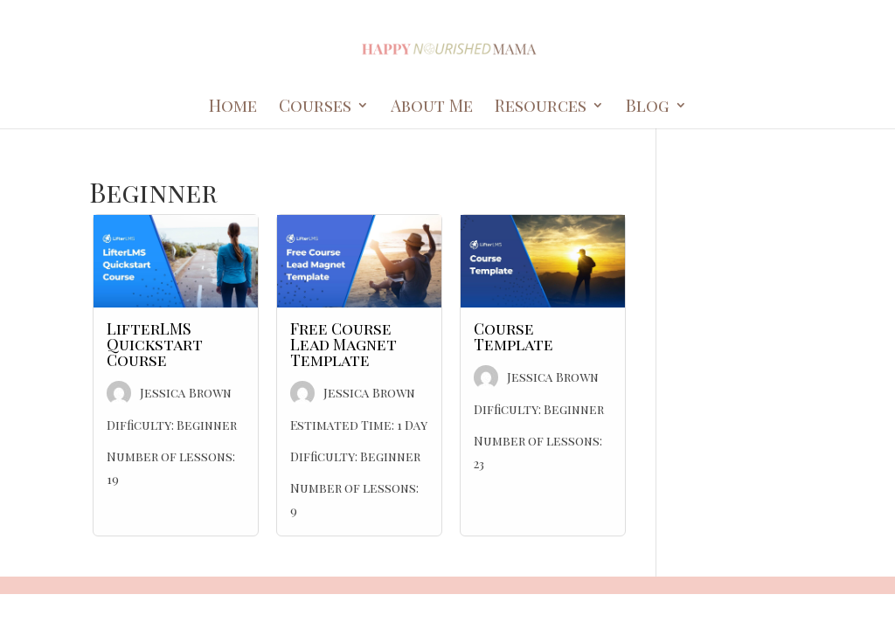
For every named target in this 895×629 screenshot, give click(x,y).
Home (233, 107)
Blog (648, 107)
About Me (432, 107)
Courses (315, 107)
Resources (540, 107)
